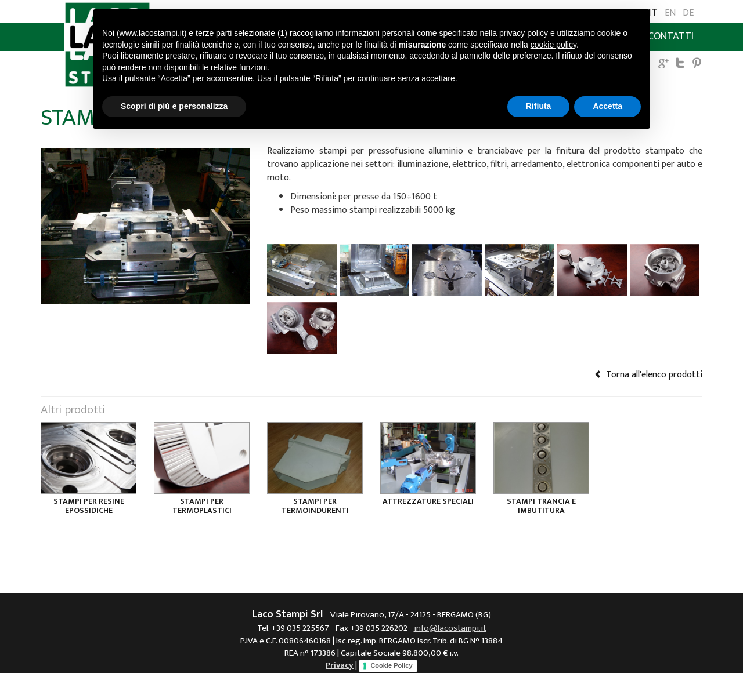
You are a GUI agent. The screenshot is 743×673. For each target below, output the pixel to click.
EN (670, 13)
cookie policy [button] (553, 44)
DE (688, 13)
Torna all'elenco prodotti (648, 375)
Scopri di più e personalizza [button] (174, 106)
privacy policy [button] (523, 33)
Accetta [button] (607, 106)
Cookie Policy (391, 665)
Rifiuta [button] (538, 106)
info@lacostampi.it (450, 628)
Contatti (671, 36)
